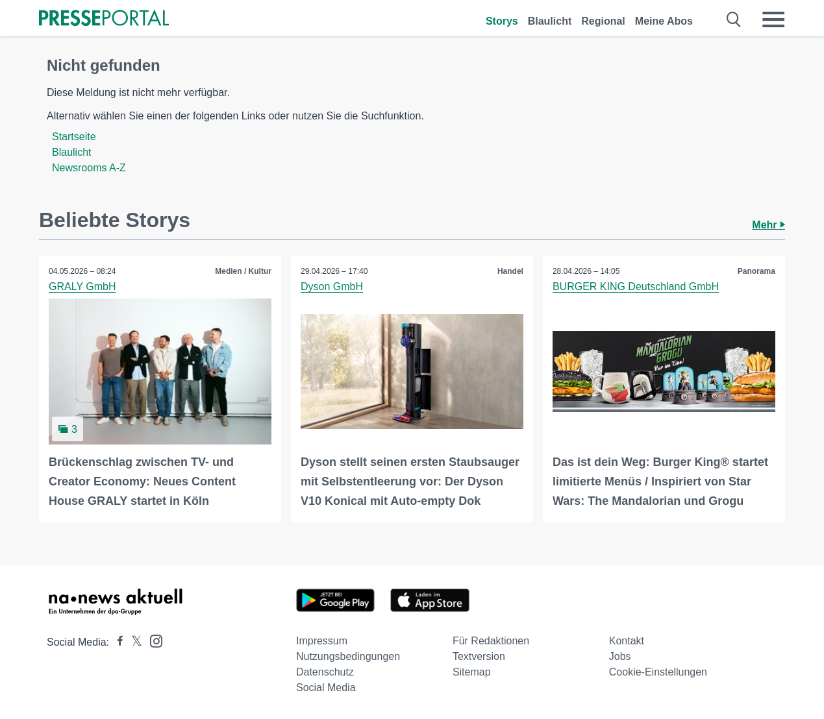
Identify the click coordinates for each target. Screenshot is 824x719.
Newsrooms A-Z (89, 167)
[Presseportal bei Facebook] (116, 642)
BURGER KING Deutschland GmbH (636, 286)
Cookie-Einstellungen (658, 671)
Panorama (756, 271)
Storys (502, 21)
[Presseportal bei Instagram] (152, 640)
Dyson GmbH (332, 286)
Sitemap (472, 671)
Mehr (768, 224)
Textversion (479, 656)
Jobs (620, 656)
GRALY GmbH (82, 286)
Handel (510, 271)
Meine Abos (664, 21)
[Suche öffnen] (734, 19)
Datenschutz (325, 671)
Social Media (326, 687)
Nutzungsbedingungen (348, 656)
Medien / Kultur (243, 271)
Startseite (74, 136)
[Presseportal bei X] (132, 642)
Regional (603, 21)
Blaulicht (550, 21)
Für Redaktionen (491, 640)
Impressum (321, 640)
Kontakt (626, 640)
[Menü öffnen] (773, 19)
